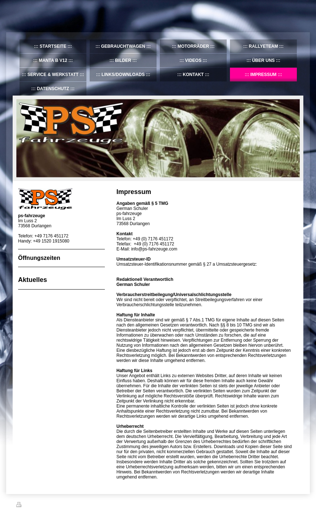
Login (295, 504)
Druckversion (32, 505)
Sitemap (57, 505)
